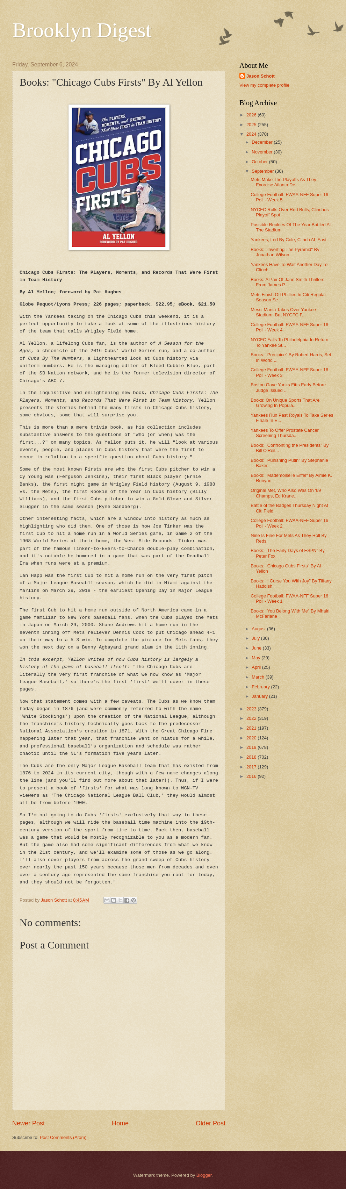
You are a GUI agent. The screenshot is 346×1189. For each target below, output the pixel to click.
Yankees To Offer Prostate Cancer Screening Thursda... (285, 433)
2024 (252, 134)
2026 (252, 114)
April (257, 667)
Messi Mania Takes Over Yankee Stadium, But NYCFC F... (283, 312)
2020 (252, 737)
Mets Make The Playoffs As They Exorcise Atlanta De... (283, 182)
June (257, 648)
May (256, 657)
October (260, 161)
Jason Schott (260, 76)
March (258, 677)
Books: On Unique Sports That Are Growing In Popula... (285, 402)
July (256, 638)
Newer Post (28, 1123)
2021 (252, 728)
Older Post (210, 1123)
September (263, 171)
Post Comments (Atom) (63, 1137)
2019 (252, 747)
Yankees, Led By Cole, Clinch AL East (288, 239)
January (260, 696)
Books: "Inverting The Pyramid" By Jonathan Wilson (285, 252)
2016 (252, 776)
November (263, 152)
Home (120, 1123)
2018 (252, 757)
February (261, 686)
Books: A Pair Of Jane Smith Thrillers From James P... (287, 282)
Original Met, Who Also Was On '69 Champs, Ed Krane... (286, 493)
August (259, 628)
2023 (252, 708)
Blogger (204, 1175)
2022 (252, 718)
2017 (252, 766)
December (263, 142)
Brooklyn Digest (81, 30)
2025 (252, 124)
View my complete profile (264, 85)
